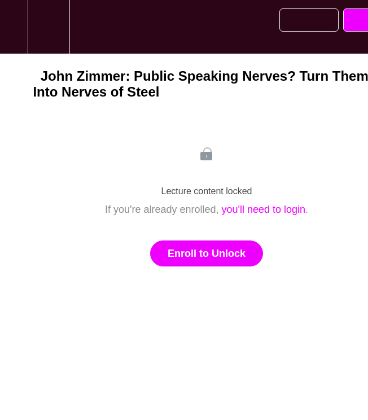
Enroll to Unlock (207, 253)
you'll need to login (264, 209)
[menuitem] (48, 27)
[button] (13, 27)
